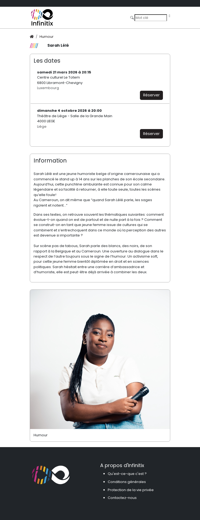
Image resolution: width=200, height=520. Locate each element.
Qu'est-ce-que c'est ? (127, 473)
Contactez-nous (122, 497)
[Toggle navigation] (169, 16)
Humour (47, 36)
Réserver (151, 95)
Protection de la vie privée (131, 489)
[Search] (151, 17)
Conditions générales (127, 481)
